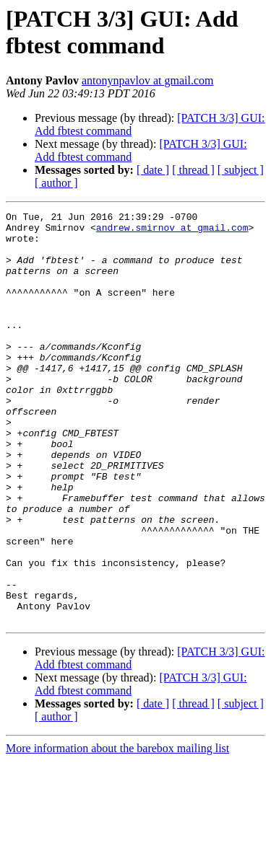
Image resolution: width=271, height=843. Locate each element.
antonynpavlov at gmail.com (148, 80)
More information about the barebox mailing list (117, 830)
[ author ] (56, 183)
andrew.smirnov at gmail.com (172, 231)
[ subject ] (241, 170)
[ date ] (153, 170)
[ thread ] (193, 170)
